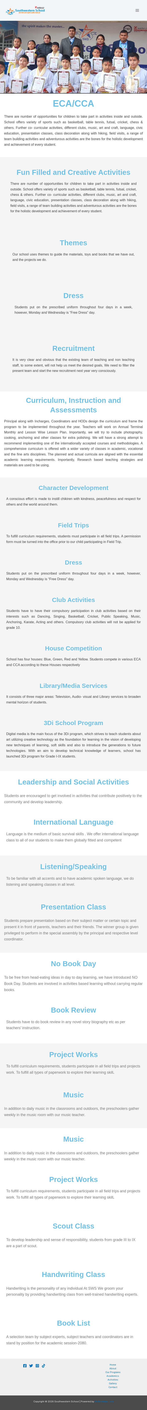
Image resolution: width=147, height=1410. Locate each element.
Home (113, 1364)
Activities (113, 1379)
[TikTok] (43, 1366)
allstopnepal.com (104, 1401)
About (112, 1368)
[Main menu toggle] (137, 10)
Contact (112, 1387)
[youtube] (31, 1366)
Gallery (113, 1383)
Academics (113, 1375)
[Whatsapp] (37, 1366)
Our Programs (112, 1372)
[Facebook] (25, 1366)
